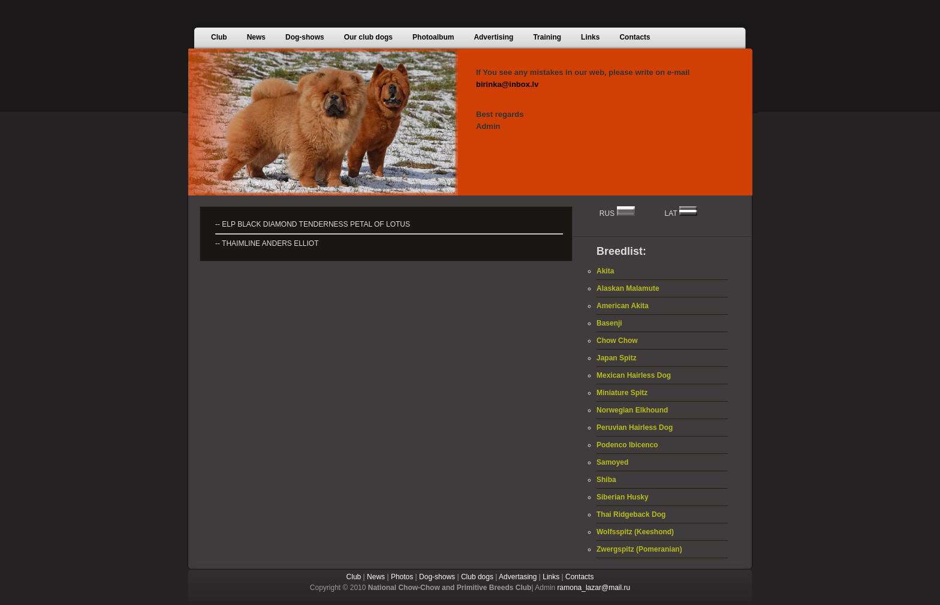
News (376, 577)
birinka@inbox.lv (507, 84)
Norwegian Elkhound (632, 410)
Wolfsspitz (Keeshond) (635, 532)
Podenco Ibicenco (627, 445)
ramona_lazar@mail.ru (594, 587)
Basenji (609, 323)
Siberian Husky (622, 497)
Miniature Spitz (621, 393)
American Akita (622, 306)
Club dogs (477, 577)
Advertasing (518, 577)
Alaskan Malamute (627, 288)
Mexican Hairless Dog (633, 375)
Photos (402, 577)
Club (354, 577)
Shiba (606, 479)
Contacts (579, 577)
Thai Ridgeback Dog (630, 514)
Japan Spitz (616, 358)
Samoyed (612, 462)
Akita (605, 271)
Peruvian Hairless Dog (634, 427)
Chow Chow (617, 340)
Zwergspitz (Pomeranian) (639, 549)
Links (551, 577)
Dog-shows (437, 577)
